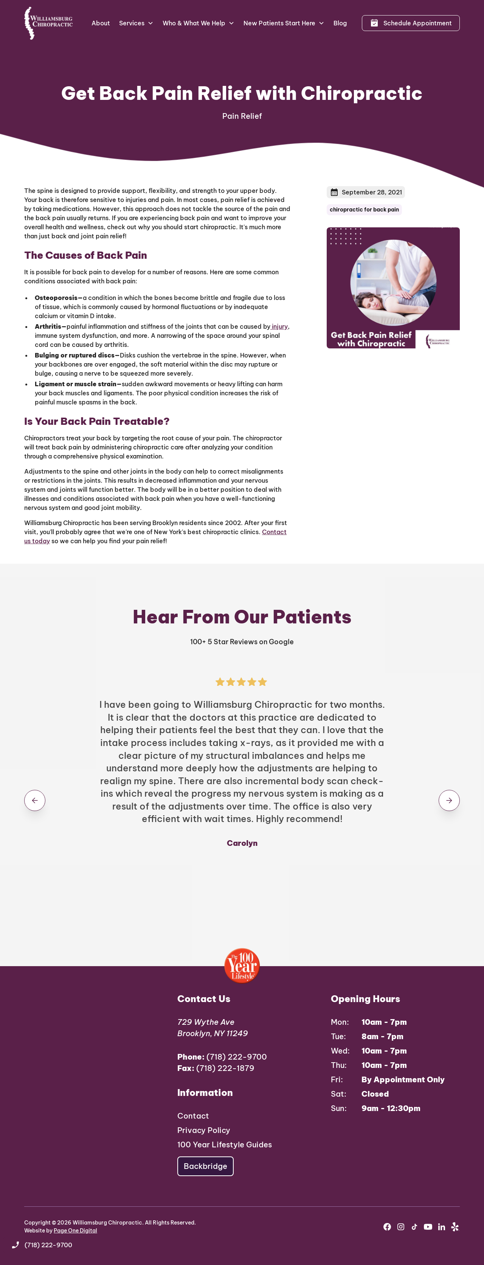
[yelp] (455, 1226)
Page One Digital (75, 1230)
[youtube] (428, 1226)
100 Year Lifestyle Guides (224, 1144)
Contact (193, 1115)
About (101, 23)
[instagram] (400, 1226)
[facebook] (387, 1226)
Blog (340, 23)
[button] (136, 23)
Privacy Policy (203, 1130)
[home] (48, 23)
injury (279, 326)
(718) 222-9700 (222, 1056)
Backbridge (205, 1166)
